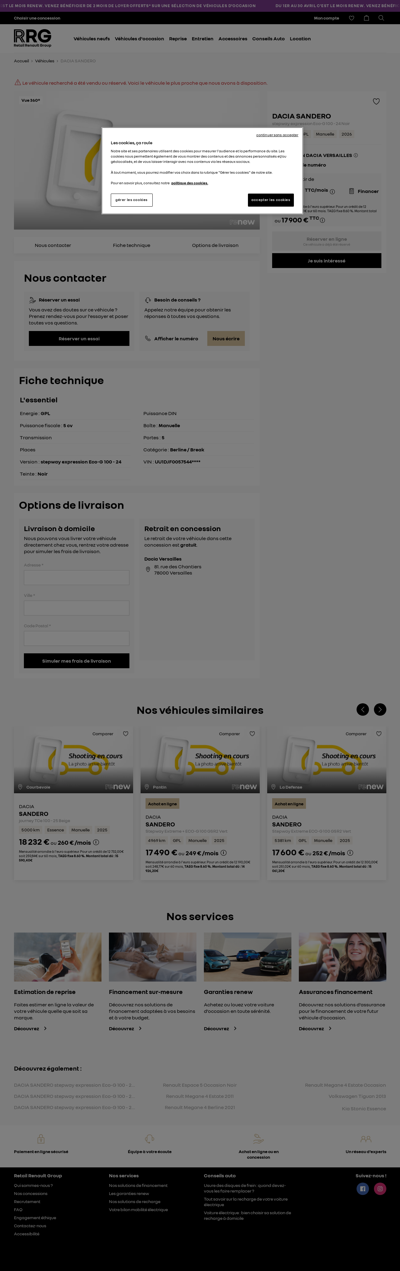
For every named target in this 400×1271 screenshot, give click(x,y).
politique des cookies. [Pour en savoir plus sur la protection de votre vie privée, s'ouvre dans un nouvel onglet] (189, 183)
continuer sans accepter (277, 135)
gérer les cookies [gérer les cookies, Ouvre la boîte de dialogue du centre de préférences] (131, 200)
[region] (202, 170)
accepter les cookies (270, 200)
